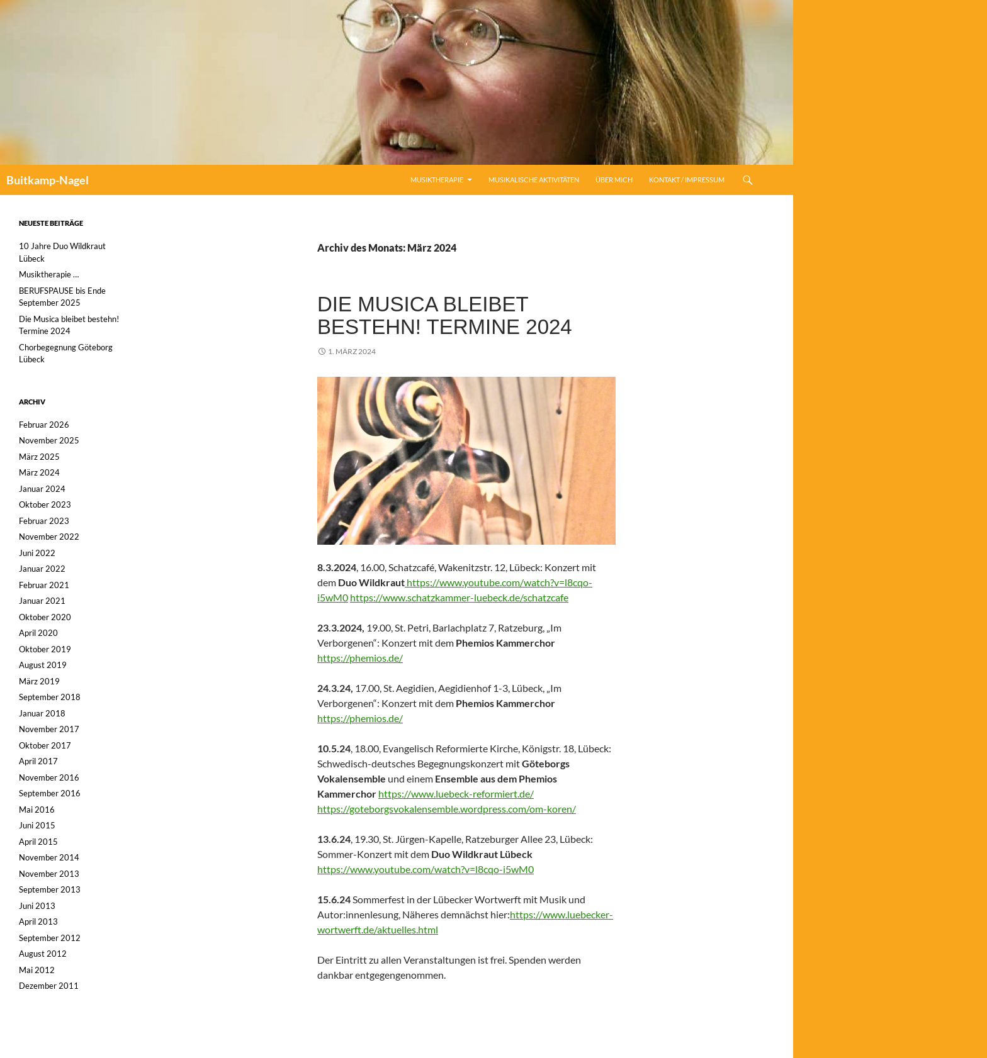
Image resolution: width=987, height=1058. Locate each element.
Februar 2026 (44, 425)
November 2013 (49, 874)
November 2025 (49, 440)
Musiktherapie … (49, 274)
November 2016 (49, 777)
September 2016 (50, 793)
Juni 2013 (37, 906)
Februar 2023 (44, 521)
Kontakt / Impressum (687, 179)
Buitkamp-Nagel (47, 180)
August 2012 (43, 954)
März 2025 (39, 457)
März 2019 (39, 681)
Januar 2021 (42, 601)
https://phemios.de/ (360, 658)
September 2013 (50, 889)
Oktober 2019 (45, 649)
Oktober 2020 (45, 617)
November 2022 (49, 537)
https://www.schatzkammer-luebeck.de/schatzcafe (459, 597)
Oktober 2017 (45, 745)
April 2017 (38, 761)
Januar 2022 (42, 569)
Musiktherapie (436, 179)
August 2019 (43, 665)
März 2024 (39, 472)
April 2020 (38, 633)
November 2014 (49, 857)
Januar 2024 (42, 489)
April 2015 (38, 842)
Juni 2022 (37, 553)
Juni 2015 (37, 825)
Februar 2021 (44, 585)
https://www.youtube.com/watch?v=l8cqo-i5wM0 (425, 869)
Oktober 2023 (45, 504)
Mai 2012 (37, 970)
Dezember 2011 (49, 986)
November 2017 (49, 729)
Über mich (614, 179)
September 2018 (50, 697)
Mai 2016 (37, 810)
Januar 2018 (42, 713)
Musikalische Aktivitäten (533, 179)
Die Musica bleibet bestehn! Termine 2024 (444, 315)
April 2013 (38, 921)
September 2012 (50, 938)
